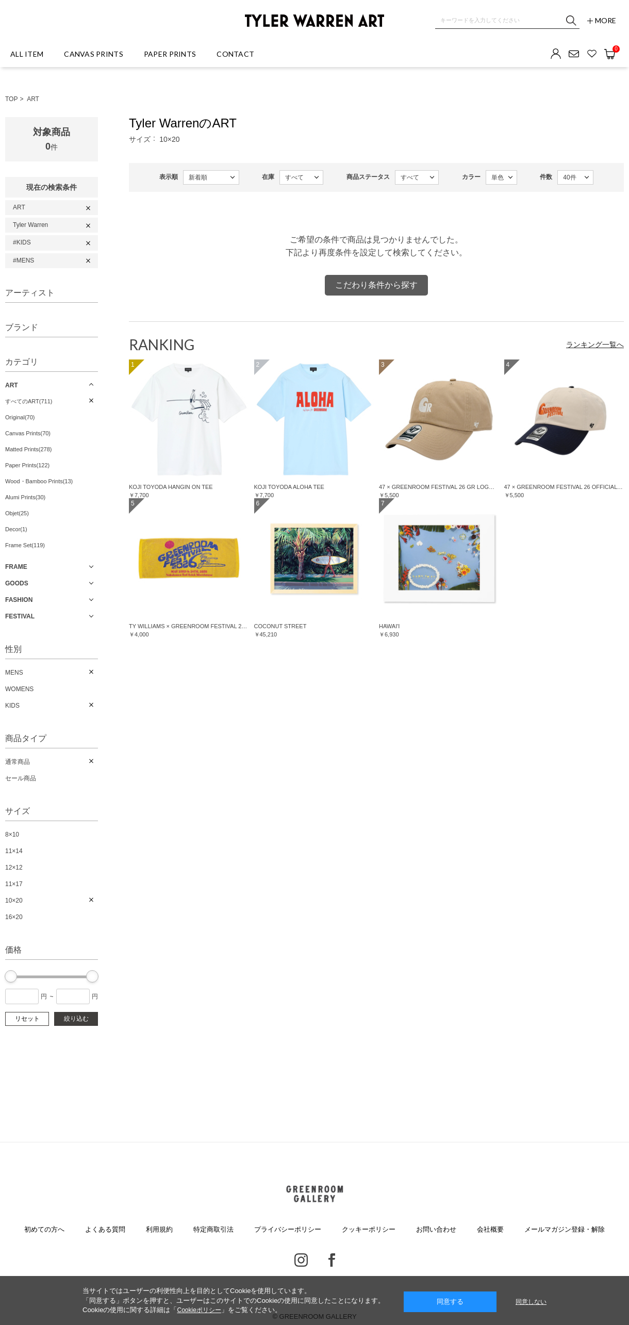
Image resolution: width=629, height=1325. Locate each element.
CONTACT (235, 54)
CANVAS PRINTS (93, 54)
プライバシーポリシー (287, 1229)
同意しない (531, 1301)
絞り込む (76, 1018)
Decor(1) (16, 529)
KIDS (12, 705)
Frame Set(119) (25, 545)
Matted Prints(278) (28, 449)
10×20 (14, 900)
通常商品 (17, 761)
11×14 (14, 851)
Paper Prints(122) (27, 465)
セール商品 (20, 778)
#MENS (23, 260)
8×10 (12, 834)
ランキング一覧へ (595, 344)
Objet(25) (17, 513)
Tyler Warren (30, 224)
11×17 (14, 884)
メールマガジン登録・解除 (564, 1229)
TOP (11, 99)
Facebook (331, 1260)
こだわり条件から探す (376, 285)
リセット (27, 1018)
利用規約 (159, 1229)
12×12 (14, 867)
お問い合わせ (436, 1229)
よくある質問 (105, 1229)
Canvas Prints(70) (28, 433)
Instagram (301, 1260)
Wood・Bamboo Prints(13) (39, 481)
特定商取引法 (213, 1229)
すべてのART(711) (28, 401)
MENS (14, 672)
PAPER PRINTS (170, 54)
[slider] (11, 976)
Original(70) (20, 417)
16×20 (14, 917)
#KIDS (22, 242)
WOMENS (19, 689)
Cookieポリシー (199, 1310)
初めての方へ (44, 1229)
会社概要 (490, 1229)
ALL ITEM (26, 54)
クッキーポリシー (368, 1229)
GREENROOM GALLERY (314, 1194)
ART (33, 99)
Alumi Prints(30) (25, 497)
